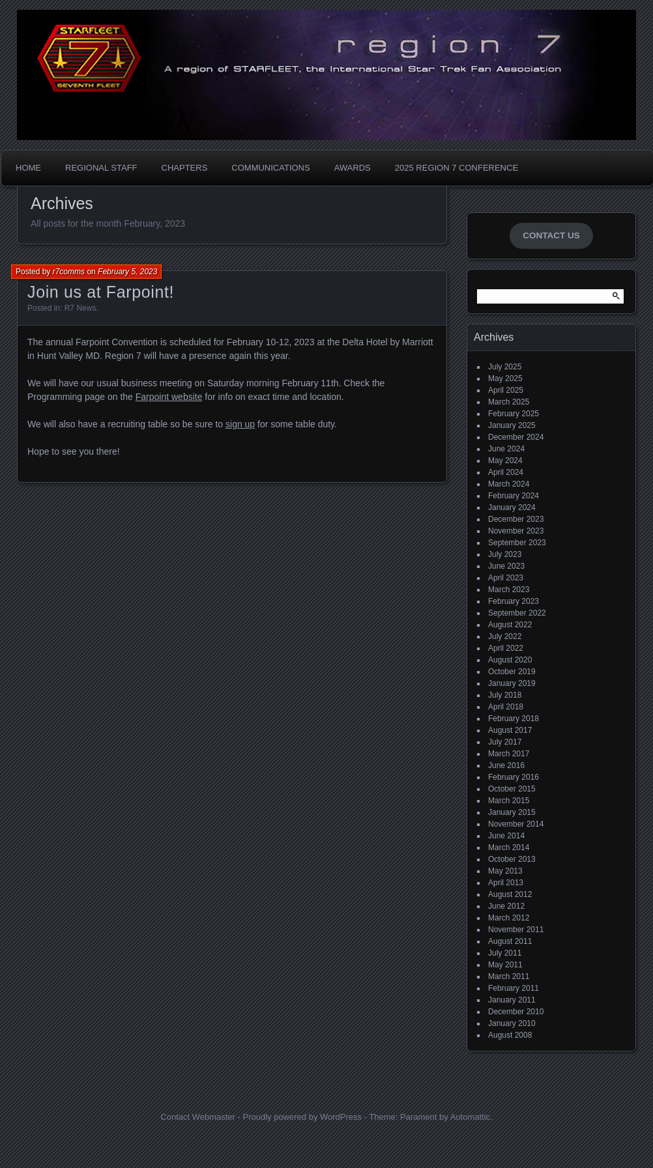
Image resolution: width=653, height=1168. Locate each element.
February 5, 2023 (127, 271)
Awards (352, 168)
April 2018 (505, 706)
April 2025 (505, 390)
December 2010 (516, 1011)
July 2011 (504, 953)
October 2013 (512, 859)
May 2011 (505, 964)
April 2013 (505, 882)
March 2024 (508, 484)
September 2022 (517, 613)
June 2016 (506, 765)
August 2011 (510, 941)
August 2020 (510, 659)
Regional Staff (101, 168)
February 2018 (513, 718)
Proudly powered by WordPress (302, 1117)
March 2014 (508, 847)
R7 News (80, 308)
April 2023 (505, 577)
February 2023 (513, 601)
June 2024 (506, 448)
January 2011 (512, 999)
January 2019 (512, 683)
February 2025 (513, 413)
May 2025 (505, 378)
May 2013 (505, 871)
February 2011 (513, 988)
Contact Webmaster (197, 1117)
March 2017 (508, 753)
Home (28, 168)
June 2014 (506, 835)
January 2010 (512, 1023)
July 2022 (504, 636)
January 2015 (512, 812)
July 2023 (504, 554)
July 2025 (504, 366)
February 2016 (513, 777)
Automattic (470, 1117)
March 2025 (508, 401)
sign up (240, 424)
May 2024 (505, 460)
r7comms (69, 271)
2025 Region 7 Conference (456, 168)
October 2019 (512, 671)
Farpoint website (169, 397)
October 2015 (512, 788)
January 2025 (512, 425)
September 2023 (517, 542)
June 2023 (506, 566)
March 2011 (508, 976)
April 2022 (505, 648)
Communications (270, 168)
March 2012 (508, 917)
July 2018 (504, 695)
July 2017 (504, 742)
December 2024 (516, 437)
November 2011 (516, 929)
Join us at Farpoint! (100, 292)
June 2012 (506, 906)
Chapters (185, 168)
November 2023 (516, 530)
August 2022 (510, 624)
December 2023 (516, 519)
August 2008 (510, 1035)
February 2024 (513, 495)
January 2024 (512, 507)
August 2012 (510, 894)
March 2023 (508, 589)
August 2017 (510, 730)
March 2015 (508, 800)
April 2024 (505, 472)
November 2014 (516, 824)
